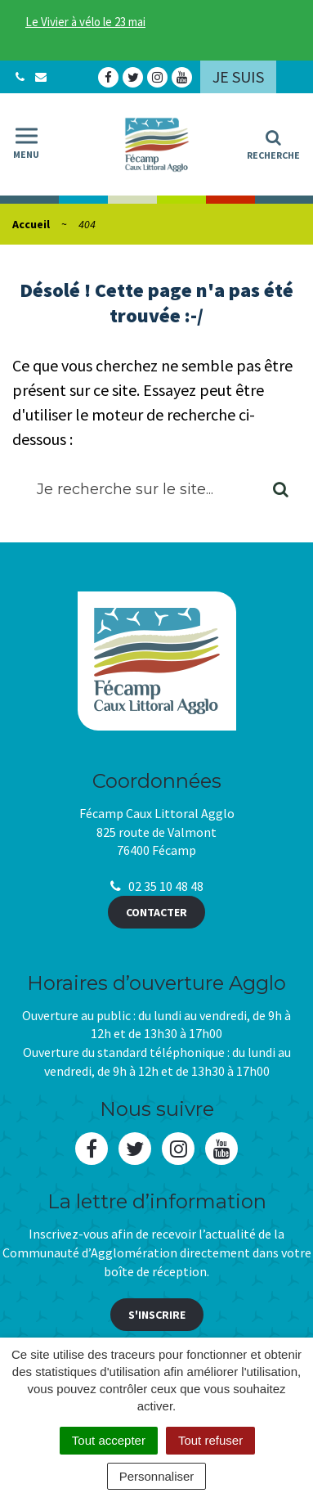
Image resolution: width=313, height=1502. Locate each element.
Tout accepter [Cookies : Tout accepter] (108, 1440)
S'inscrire (157, 1314)
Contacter (156, 912)
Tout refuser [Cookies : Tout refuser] (210, 1440)
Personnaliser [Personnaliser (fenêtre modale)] (157, 1476)
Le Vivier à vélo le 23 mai (85, 21)
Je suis (238, 76)
